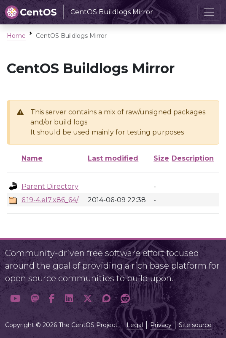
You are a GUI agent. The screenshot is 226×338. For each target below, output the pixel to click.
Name (32, 158)
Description (193, 158)
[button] (15, 298)
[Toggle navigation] (209, 12)
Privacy (161, 325)
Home (16, 36)
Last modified (113, 158)
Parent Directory (50, 186)
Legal (134, 325)
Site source (195, 325)
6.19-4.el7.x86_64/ (50, 200)
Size (161, 158)
